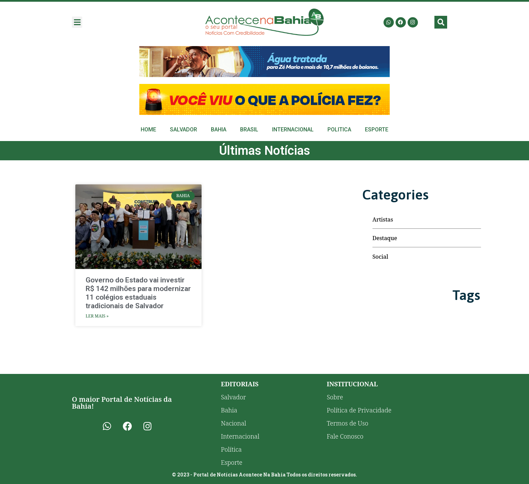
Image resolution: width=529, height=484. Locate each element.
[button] (77, 22)
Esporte (376, 129)
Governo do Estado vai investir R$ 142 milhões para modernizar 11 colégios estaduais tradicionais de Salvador (138, 293)
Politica (339, 129)
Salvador (183, 129)
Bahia (218, 129)
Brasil (249, 129)
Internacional (293, 129)
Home (148, 129)
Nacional (233, 423)
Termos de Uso (347, 423)
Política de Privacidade (359, 410)
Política (231, 449)
